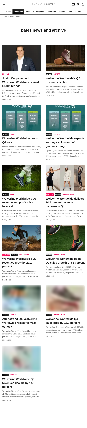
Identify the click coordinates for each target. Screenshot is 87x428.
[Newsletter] (73, 4)
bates (18, 16)
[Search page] (78, 4)
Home (5, 16)
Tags (12, 16)
